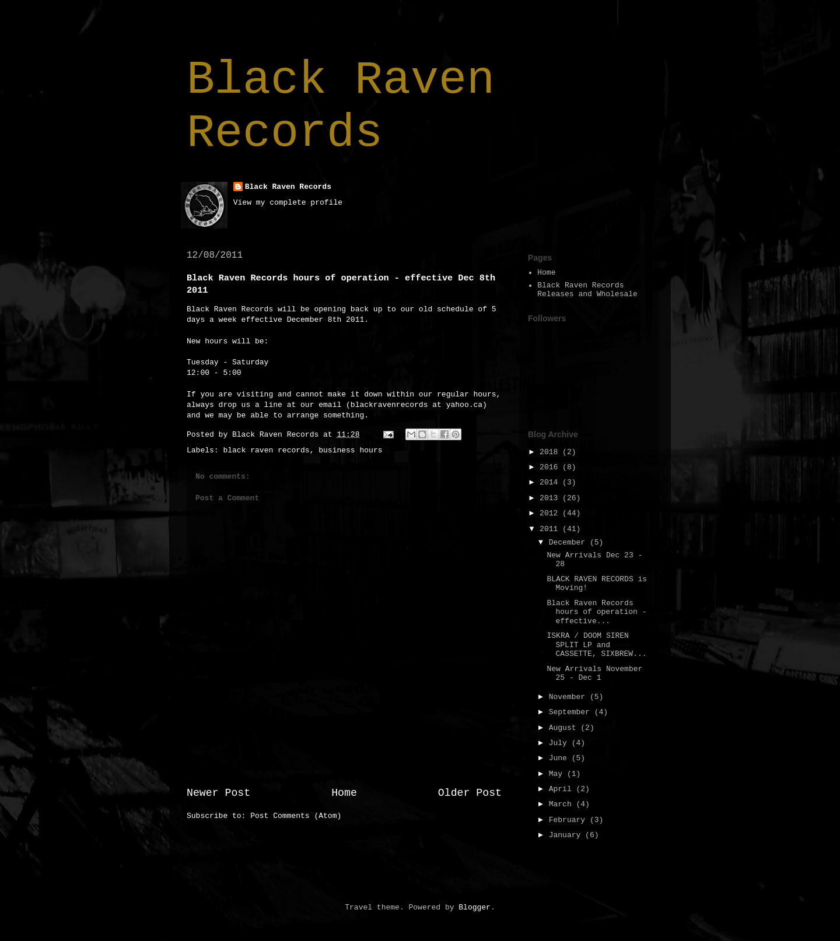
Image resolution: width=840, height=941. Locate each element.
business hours (350, 450)
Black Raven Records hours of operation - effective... (596, 612)
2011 (551, 529)
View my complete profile (287, 202)
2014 (551, 482)
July (560, 743)
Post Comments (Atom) (295, 816)
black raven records (266, 450)
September (571, 712)
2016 (551, 467)
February (569, 820)
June (560, 758)
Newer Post (218, 793)
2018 (551, 452)
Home (344, 793)
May (558, 774)
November (569, 697)
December (569, 542)
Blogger (475, 907)
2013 (551, 498)
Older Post (470, 793)
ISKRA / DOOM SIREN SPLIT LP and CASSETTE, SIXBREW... (596, 644)
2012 (551, 513)
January (567, 835)
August (565, 728)
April (562, 789)
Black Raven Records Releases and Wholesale (587, 290)
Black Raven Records (341, 107)
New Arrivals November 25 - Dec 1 (594, 674)
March (562, 804)
